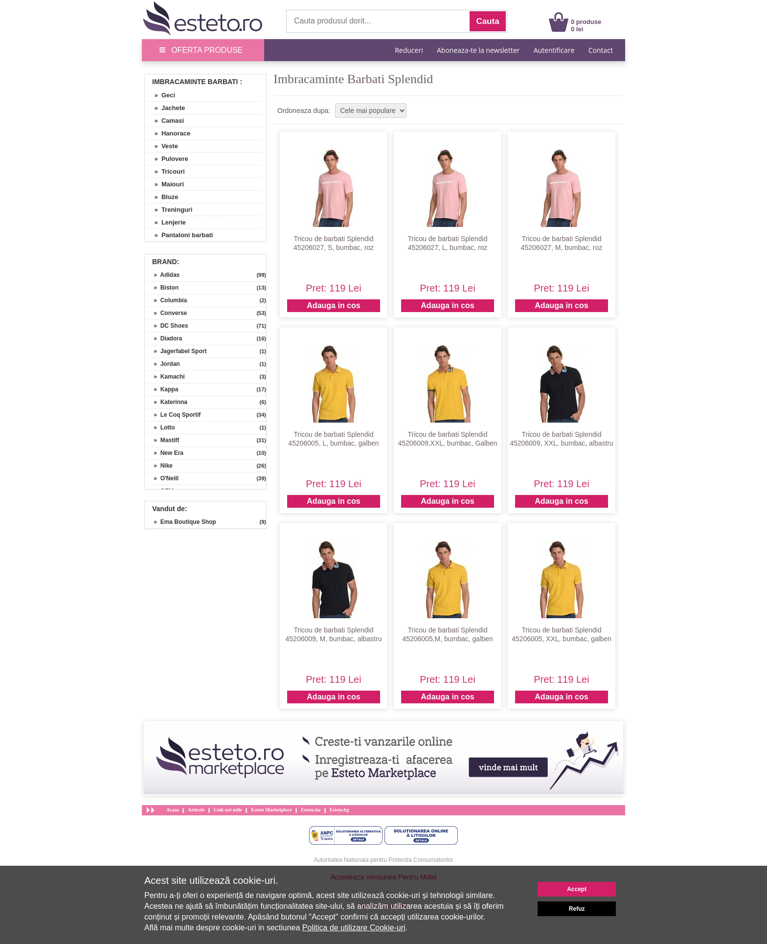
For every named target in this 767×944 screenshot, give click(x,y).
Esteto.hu (310, 809)
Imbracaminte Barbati (195, 82)
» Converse (167, 313)
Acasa (172, 809)
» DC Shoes (167, 325)
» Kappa (162, 389)
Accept (577, 889)
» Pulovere (167, 158)
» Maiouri (165, 184)
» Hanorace (168, 133)
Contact (600, 50)
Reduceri (409, 50)
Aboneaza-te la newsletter (478, 50)
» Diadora (164, 338)
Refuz (577, 908)
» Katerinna (167, 402)
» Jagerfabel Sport (176, 351)
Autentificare (554, 50)
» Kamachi (166, 376)
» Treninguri (169, 209)
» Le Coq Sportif (174, 414)
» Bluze (163, 197)
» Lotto (161, 427)
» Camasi (165, 120)
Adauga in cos (333, 305)
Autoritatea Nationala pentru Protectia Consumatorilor (383, 859)
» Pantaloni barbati (180, 235)
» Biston (163, 287)
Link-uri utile (228, 809)
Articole (196, 809)
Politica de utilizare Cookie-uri (354, 927)
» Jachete (166, 108)
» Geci (161, 95)
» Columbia (167, 300)
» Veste (162, 146)
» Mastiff (163, 440)
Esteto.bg (339, 809)
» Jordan (163, 363)
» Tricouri (166, 171)
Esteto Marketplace (271, 809)
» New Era (165, 453)
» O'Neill (163, 478)
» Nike (160, 465)
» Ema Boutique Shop (181, 521)
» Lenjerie (166, 222)
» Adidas (163, 274)
